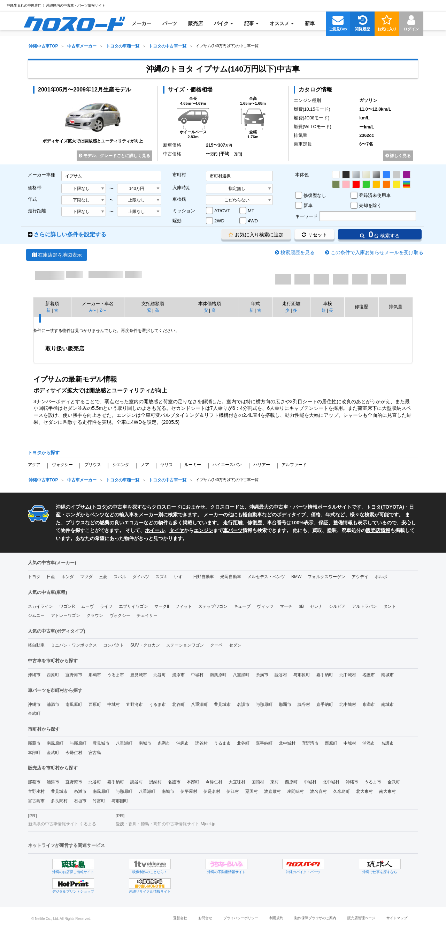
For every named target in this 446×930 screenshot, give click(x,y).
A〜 (92, 310)
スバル (120, 576)
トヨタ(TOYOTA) (385, 507)
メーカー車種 (41, 174)
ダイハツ (140, 576)
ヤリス (166, 464)
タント (389, 606)
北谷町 (159, 674)
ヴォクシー (62, 464)
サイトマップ (396, 918)
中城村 (197, 674)
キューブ (242, 606)
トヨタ (99, 507)
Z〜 (103, 310)
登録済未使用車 (375, 195)
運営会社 (180, 918)
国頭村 (258, 782)
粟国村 (251, 791)
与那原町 (301, 674)
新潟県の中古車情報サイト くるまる (62, 823)
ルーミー (192, 464)
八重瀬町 (241, 674)
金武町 (34, 713)
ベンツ (97, 514)
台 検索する (380, 234)
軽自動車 (252, 514)
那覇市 (95, 674)
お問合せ (205, 918)
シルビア (337, 606)
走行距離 (37, 210)
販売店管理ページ (361, 918)
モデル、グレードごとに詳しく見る (114, 155)
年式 (32, 199)
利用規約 (276, 918)
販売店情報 (378, 530)
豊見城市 (138, 674)
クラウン (94, 615)
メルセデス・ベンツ (266, 576)
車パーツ (233, 530)
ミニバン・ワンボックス (74, 645)
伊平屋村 (188, 791)
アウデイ (360, 576)
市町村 (179, 174)
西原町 (53, 674)
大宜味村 (237, 782)
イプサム (80, 507)
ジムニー (36, 615)
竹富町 (99, 800)
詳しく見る (398, 155)
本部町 (34, 752)
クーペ (216, 645)
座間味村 (295, 791)
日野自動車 (203, 576)
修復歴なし (314, 195)
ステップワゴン (213, 606)
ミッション (183, 210)
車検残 (179, 199)
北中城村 (347, 674)
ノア (145, 464)
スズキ (161, 576)
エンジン (203, 530)
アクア (34, 464)
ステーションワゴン (185, 645)
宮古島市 (36, 800)
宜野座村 (36, 791)
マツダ (86, 576)
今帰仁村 (74, 752)
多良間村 (59, 800)
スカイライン (40, 606)
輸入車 (126, 514)
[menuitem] (74, 23)
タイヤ (176, 530)
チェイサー (147, 615)
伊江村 (232, 791)
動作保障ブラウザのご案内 (315, 918)
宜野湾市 (74, 674)
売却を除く (370, 205)
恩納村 (155, 782)
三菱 (103, 576)
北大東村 (364, 791)
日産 (51, 576)
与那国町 (120, 800)
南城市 (387, 674)
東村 (274, 782)
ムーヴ (87, 606)
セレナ (316, 606)
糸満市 (262, 674)
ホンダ (73, 514)
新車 (308, 205)
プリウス (92, 464)
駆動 (177, 220)
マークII (161, 606)
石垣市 (80, 800)
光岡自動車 (230, 576)
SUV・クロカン (145, 645)
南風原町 (218, 674)
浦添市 (178, 674)
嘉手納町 (324, 674)
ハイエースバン (227, 464)
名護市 (368, 674)
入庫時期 (181, 187)
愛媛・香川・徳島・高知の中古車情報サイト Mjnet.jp (165, 823)
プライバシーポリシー (240, 918)
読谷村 (281, 674)
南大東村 (387, 791)
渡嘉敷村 (272, 791)
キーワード (306, 216)
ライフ (106, 606)
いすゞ (180, 576)
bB (301, 606)
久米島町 (341, 791)
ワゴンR (67, 606)
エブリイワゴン (133, 606)
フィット (183, 606)
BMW (296, 576)
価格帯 (34, 187)
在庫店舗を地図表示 (56, 255)
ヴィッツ (265, 606)
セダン (235, 645)
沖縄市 (34, 674)
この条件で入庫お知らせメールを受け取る (377, 252)
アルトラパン (364, 606)
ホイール (154, 530)
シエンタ (121, 464)
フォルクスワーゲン (326, 576)
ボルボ (381, 576)
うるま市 (115, 674)
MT (251, 210)
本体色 (302, 174)
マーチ (286, 606)
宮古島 (95, 752)
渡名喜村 (318, 791)
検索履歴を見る (297, 252)
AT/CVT (222, 210)
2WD (219, 220)
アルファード (294, 464)
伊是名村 (211, 791)
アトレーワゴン (65, 615)
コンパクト (113, 645)
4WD (253, 220)
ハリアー (261, 464)
